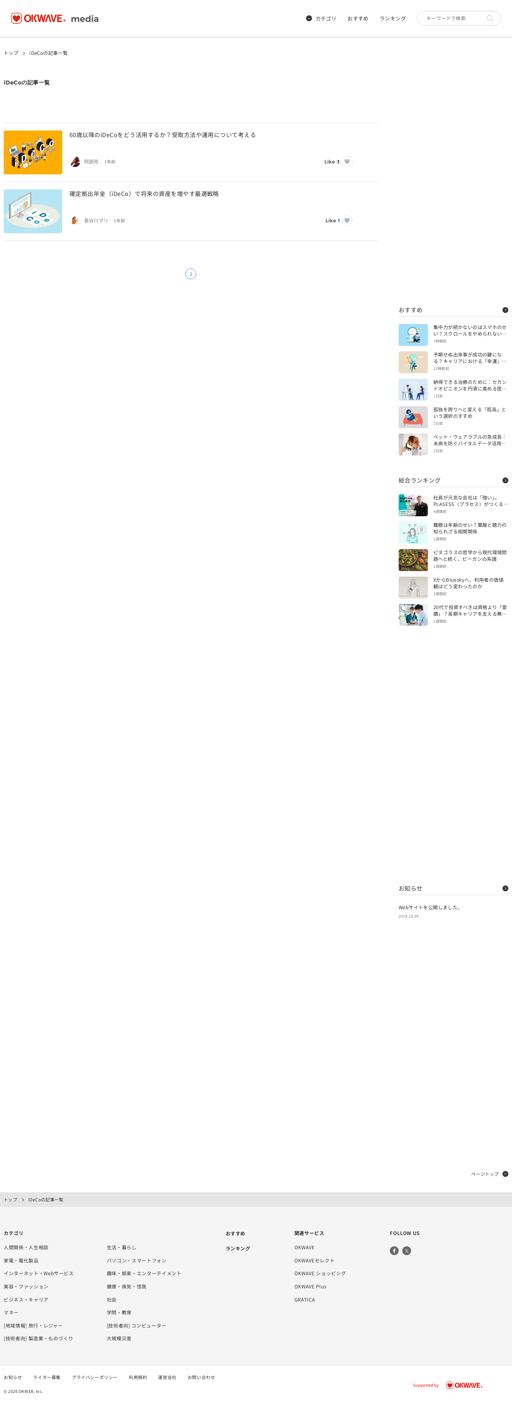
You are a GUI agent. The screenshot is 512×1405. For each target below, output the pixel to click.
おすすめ (358, 18)
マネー (11, 1312)
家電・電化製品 (21, 1260)
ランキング (393, 18)
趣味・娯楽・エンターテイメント (144, 1273)
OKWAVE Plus (310, 1286)
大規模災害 (119, 1338)
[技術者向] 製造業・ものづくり (38, 1338)
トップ (11, 52)
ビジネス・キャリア (26, 1299)
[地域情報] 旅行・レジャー (33, 1325)
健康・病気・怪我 (127, 1286)
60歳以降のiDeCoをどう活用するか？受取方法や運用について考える (162, 135)
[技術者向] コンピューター (136, 1325)
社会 (112, 1299)
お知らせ (453, 888)
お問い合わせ (201, 1377)
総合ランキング (453, 480)
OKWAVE (304, 1247)
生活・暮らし (122, 1247)
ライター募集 (47, 1377)
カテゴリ (321, 18)
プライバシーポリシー (95, 1377)
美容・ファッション (26, 1286)
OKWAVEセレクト (314, 1260)
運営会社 (167, 1377)
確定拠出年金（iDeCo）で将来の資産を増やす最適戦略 (144, 193)
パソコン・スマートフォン (137, 1260)
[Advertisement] (453, 175)
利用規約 (138, 1377)
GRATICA (304, 1299)
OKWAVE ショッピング (320, 1273)
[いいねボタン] (347, 161)
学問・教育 (119, 1312)
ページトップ (489, 1174)
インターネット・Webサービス (39, 1273)
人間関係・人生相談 (26, 1247)
